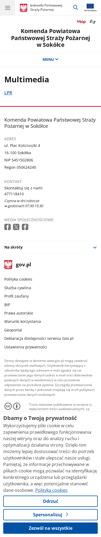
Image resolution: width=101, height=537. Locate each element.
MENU (51, 59)
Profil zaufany (16, 296)
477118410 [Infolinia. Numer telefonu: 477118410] (14, 193)
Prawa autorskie (18, 313)
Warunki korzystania (22, 321)
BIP (7, 304)
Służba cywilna (17, 287)
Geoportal (13, 330)
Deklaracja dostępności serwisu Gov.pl (39, 338)
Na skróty (13, 247)
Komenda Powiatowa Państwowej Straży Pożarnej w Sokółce (50, 37)
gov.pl (17, 265)
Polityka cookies (18, 279)
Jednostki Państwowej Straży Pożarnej (46, 7)
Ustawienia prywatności (25, 346)
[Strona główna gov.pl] (24, 8)
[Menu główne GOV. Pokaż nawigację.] (7, 7)
